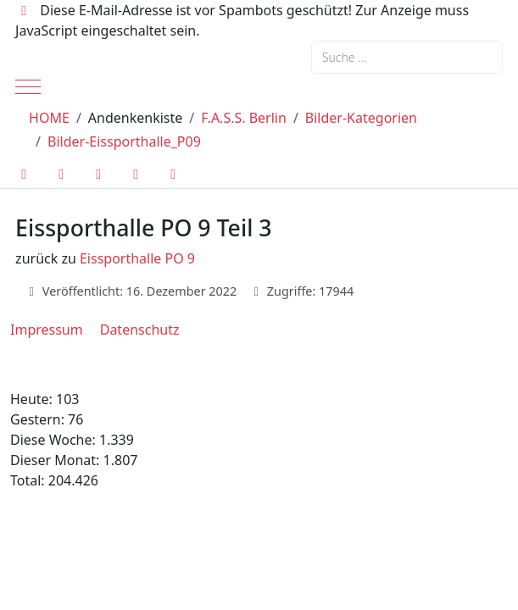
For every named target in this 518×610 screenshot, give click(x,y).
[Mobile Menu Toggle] (28, 86)
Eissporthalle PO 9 (137, 258)
